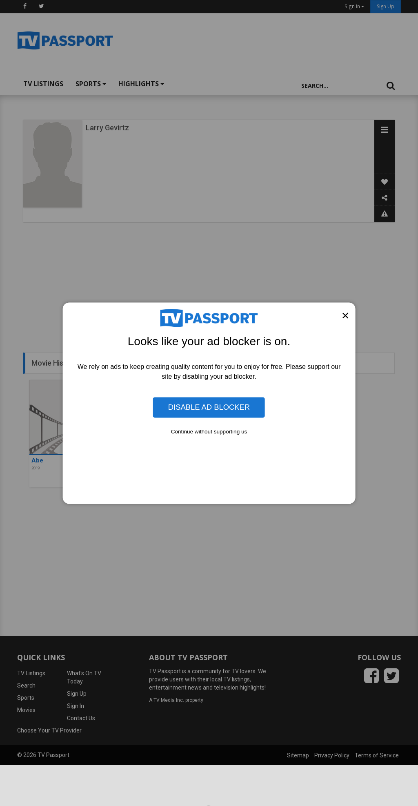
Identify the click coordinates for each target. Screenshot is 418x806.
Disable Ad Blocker (209, 407)
